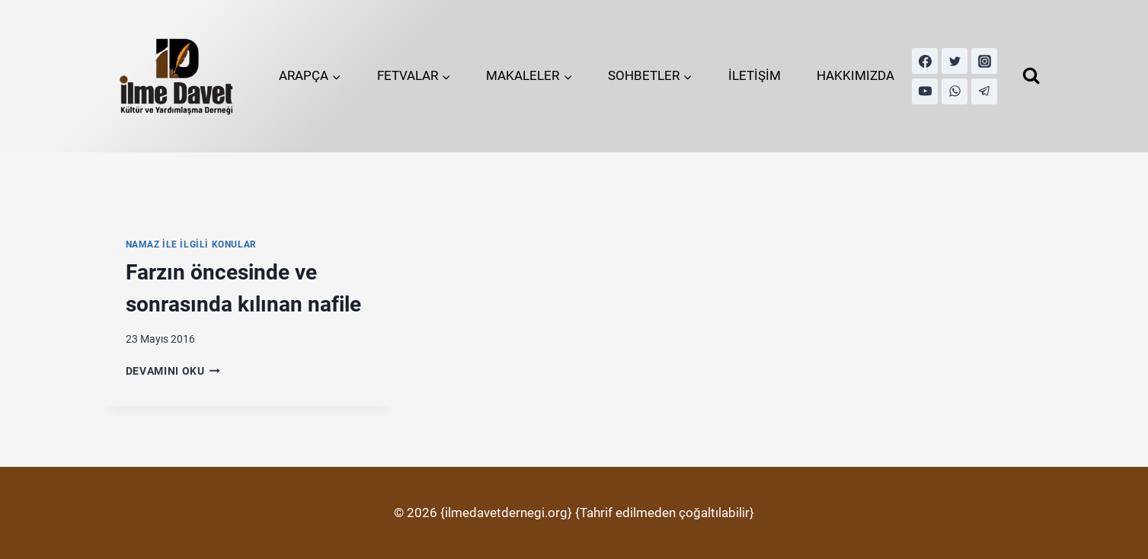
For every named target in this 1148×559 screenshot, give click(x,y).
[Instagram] (984, 61)
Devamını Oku (173, 371)
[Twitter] (954, 61)
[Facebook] (925, 61)
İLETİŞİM (754, 75)
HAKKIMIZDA (855, 75)
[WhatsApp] (954, 91)
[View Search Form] (1031, 75)
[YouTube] (925, 91)
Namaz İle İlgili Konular (191, 244)
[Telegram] (984, 91)
